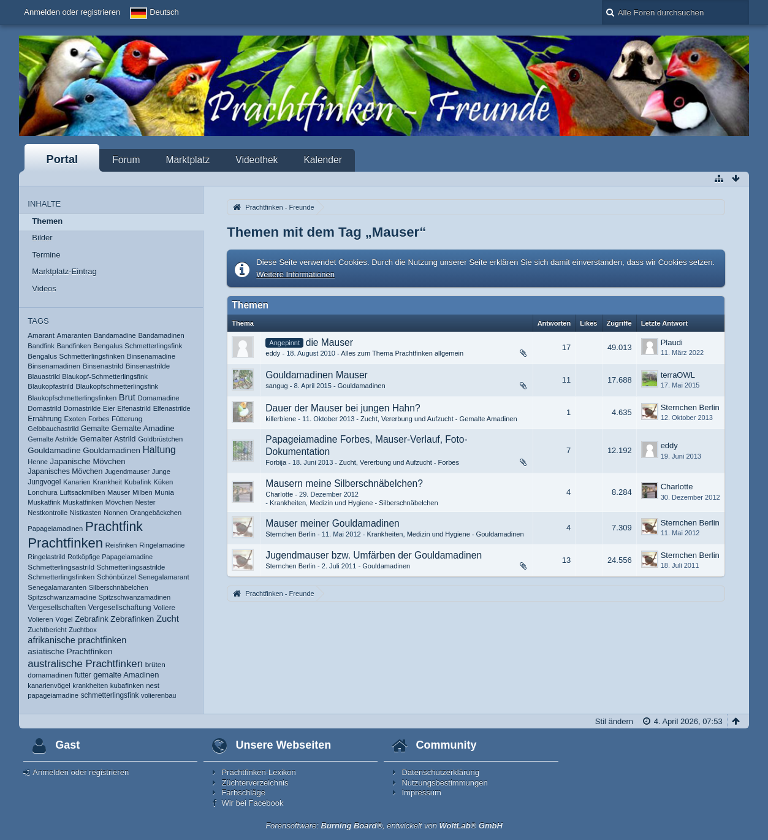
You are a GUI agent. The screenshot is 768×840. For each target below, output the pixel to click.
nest (152, 685)
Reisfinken (121, 545)
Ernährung (45, 418)
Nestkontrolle (47, 512)
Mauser (118, 492)
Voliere (164, 607)
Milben (142, 492)
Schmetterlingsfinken (61, 577)
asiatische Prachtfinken (70, 651)
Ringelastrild (46, 556)
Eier (109, 408)
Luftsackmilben (82, 492)
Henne (38, 461)
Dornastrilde (82, 408)
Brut (127, 397)
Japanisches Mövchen (65, 471)
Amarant (41, 335)
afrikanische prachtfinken (77, 640)
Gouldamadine (54, 450)
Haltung (159, 450)
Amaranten (74, 335)
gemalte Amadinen (126, 674)
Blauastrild (43, 376)
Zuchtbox (83, 629)
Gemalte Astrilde (52, 439)
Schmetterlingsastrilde (131, 567)
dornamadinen (50, 675)
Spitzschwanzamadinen (135, 597)
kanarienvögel (49, 685)
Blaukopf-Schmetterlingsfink (104, 376)
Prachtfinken (65, 543)
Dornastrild (44, 408)
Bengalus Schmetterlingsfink (137, 345)
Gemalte (95, 428)
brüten (155, 664)
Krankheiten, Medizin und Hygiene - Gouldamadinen (445, 534)
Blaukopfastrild (51, 386)
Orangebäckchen (155, 512)
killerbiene (280, 418)
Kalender (322, 160)
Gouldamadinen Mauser (316, 375)
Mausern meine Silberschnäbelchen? (344, 483)
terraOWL (678, 375)
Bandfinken (74, 345)
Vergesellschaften (57, 607)
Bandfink (41, 345)
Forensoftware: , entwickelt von (384, 825)
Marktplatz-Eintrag (64, 271)
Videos (44, 288)
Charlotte (279, 494)
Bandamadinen (161, 335)
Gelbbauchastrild (53, 428)
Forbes (98, 418)
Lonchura (42, 492)
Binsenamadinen (54, 366)
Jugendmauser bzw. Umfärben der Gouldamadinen (373, 555)
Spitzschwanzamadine (62, 597)
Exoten (75, 418)
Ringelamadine (161, 545)
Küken (163, 482)
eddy (272, 353)
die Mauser (329, 342)
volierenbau (158, 695)
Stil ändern (614, 721)
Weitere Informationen (295, 274)
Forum (126, 160)
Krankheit (108, 482)
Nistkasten (86, 512)
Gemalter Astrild (107, 438)
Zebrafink (91, 619)
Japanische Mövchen (88, 461)
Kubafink (137, 482)
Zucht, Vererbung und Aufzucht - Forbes (399, 462)
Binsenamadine (151, 356)
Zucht (167, 619)
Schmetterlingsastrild (61, 567)
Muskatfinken (83, 502)
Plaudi (672, 342)
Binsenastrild (103, 366)
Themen (47, 221)
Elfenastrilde (172, 408)
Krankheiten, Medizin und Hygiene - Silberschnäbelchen (354, 502)
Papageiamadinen (55, 528)
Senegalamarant (164, 577)
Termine (46, 254)
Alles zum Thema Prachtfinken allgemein (402, 353)
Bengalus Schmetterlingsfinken (76, 356)
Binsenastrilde (148, 366)
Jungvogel (44, 482)
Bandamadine (115, 335)
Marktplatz (187, 160)
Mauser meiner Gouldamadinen (332, 523)
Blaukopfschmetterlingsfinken (72, 398)
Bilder (42, 237)
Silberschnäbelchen (118, 587)
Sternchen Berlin (690, 407)
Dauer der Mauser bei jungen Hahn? (342, 408)
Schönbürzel (116, 577)
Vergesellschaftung (119, 607)
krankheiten (90, 685)
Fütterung (127, 418)
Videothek (256, 160)
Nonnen (115, 512)
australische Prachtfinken (85, 664)
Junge (161, 471)
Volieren (40, 619)
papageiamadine (53, 695)
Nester (145, 502)
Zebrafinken (132, 619)
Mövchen (119, 502)
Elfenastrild (134, 408)
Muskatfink (44, 502)
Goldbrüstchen (160, 439)
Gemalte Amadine (143, 428)
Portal (62, 159)
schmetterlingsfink (110, 695)
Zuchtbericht (47, 629)
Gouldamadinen (111, 450)
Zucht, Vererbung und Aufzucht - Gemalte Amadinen (438, 418)
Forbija (275, 462)
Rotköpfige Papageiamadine (110, 556)
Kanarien (77, 482)
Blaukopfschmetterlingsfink (116, 386)
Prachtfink (114, 526)
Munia (164, 492)
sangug (276, 385)
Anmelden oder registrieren (72, 12)
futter (83, 675)
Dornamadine (158, 398)
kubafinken (127, 685)
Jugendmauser (127, 471)
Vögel (63, 619)
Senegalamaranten (57, 587)
